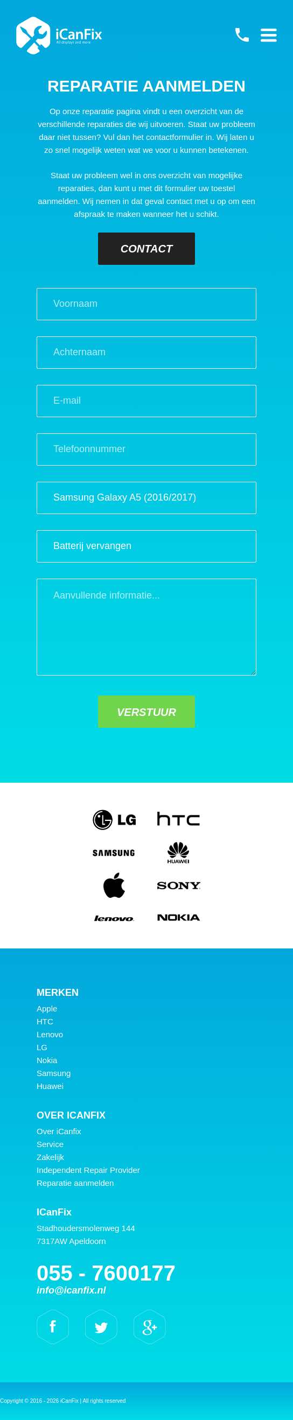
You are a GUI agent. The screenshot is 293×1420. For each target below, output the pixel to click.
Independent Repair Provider (88, 1170)
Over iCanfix (59, 1131)
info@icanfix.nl (71, 1290)
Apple (47, 1008)
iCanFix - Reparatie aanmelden (59, 35)
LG (42, 1047)
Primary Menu (268, 35)
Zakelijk (50, 1157)
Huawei (50, 1086)
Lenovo (50, 1034)
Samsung (54, 1073)
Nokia (47, 1060)
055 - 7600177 (241, 35)
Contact (146, 249)
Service (50, 1144)
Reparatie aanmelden (75, 1182)
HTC (45, 1021)
